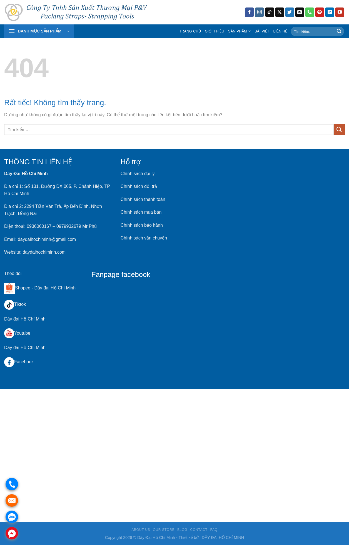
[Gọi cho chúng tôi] (309, 12)
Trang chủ (190, 31)
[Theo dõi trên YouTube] (339, 12)
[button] (39, 31)
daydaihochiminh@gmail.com (47, 239)
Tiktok (15, 304)
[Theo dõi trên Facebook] (249, 12)
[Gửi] (339, 31)
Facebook (19, 361)
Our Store (163, 530)
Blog (182, 530)
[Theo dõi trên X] (279, 12)
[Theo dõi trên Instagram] (259, 12)
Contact (199, 530)
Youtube (17, 333)
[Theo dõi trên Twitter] (289, 12)
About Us (140, 530)
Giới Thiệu (214, 31)
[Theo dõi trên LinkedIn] (329, 12)
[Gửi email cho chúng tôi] (299, 12)
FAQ (214, 530)
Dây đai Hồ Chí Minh (55, 288)
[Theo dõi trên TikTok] (269, 12)
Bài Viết (262, 31)
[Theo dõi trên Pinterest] (319, 12)
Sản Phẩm (239, 31)
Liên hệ (280, 31)
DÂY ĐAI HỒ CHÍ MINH (223, 537)
